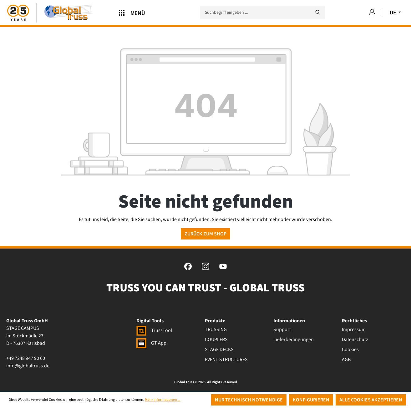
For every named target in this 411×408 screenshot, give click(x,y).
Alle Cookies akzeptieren (370, 399)
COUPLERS (216, 339)
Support (282, 329)
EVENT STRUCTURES (226, 359)
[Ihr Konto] (372, 13)
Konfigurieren (311, 399)
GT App (151, 343)
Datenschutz (355, 339)
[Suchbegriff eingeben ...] (262, 12)
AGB (346, 359)
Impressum (354, 329)
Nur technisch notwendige (249, 399)
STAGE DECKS (219, 349)
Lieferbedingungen (293, 339)
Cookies (350, 349)
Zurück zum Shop (205, 233)
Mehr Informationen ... (162, 399)
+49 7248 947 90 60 (25, 358)
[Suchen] (317, 12)
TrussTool (154, 330)
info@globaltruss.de (27, 365)
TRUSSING (216, 329)
